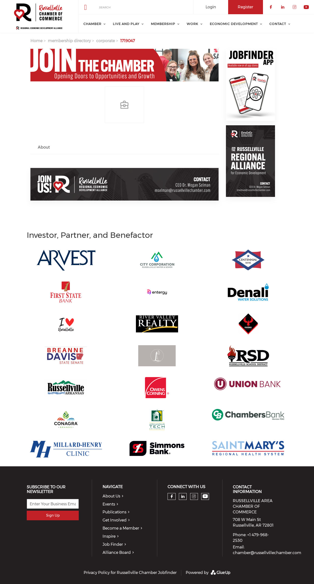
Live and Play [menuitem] (126, 24)
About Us (111, 496)
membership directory (69, 40)
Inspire (109, 536)
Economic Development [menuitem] (234, 24)
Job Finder (113, 544)
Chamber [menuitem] (92, 24)
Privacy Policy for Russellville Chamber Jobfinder (130, 572)
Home (36, 40)
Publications (114, 512)
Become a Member (121, 528)
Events (109, 504)
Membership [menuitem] (163, 24)
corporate (105, 40)
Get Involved (115, 520)
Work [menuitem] (192, 24)
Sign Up (53, 515)
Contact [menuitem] (277, 24)
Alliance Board (117, 552)
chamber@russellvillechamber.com (267, 552)
